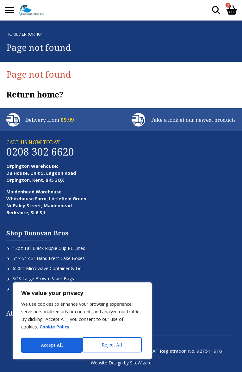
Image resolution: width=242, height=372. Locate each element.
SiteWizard (141, 363)
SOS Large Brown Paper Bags (43, 278)
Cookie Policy (55, 329)
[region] (82, 321)
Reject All (50, 345)
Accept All (113, 345)
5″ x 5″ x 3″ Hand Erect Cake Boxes (49, 258)
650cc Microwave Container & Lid (47, 268)
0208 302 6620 (40, 151)
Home (12, 34)
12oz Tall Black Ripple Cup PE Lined (49, 248)
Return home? (34, 94)
